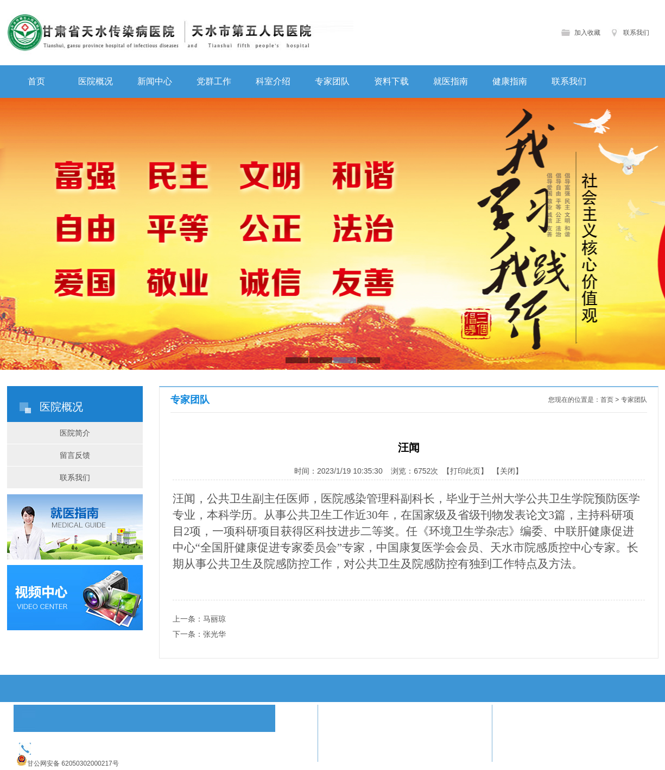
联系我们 (636, 32)
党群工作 (214, 81)
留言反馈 (75, 455)
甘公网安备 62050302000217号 (73, 763)
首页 (36, 81)
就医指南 (450, 81)
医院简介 (75, 433)
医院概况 (95, 81)
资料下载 (391, 81)
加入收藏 (587, 32)
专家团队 (332, 81)
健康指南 (509, 81)
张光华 (214, 634)
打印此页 (465, 471)
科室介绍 (273, 81)
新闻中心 (154, 81)
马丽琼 (214, 618)
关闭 (507, 471)
